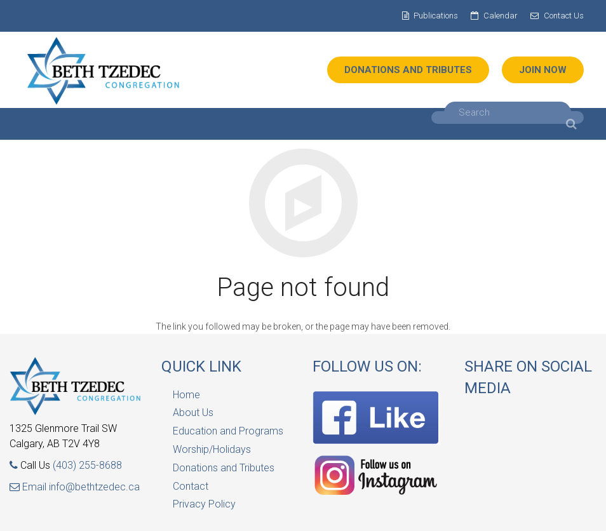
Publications (436, 15)
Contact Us (564, 15)
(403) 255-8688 (87, 465)
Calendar (500, 15)
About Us (193, 413)
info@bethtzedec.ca (94, 487)
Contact (190, 486)
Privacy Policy (204, 504)
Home (186, 395)
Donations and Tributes (223, 468)
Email (29, 487)
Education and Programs (228, 431)
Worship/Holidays (212, 449)
